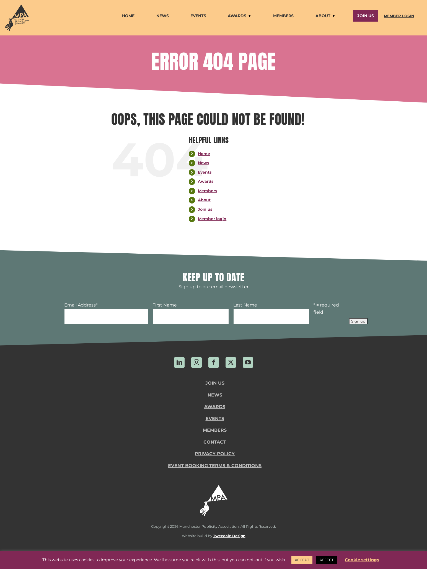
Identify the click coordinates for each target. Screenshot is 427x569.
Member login (212, 218)
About (204, 199)
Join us (205, 209)
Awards (205, 181)
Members (207, 190)
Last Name (245, 305)
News (203, 162)
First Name (164, 305)
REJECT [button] (326, 560)
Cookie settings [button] (362, 559)
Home (204, 153)
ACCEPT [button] (302, 560)
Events (204, 172)
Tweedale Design (229, 536)
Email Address (80, 305)
